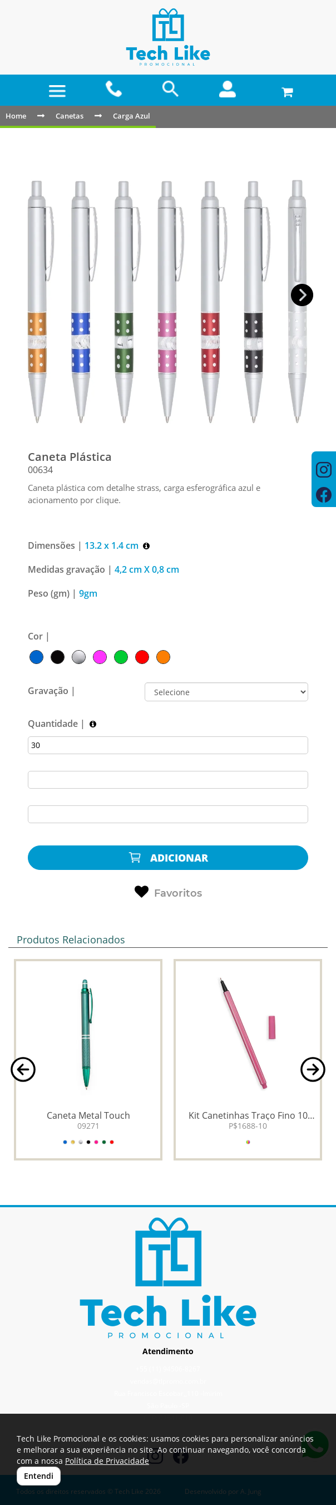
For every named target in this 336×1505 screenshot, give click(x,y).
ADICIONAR (168, 857)
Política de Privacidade (107, 1460)
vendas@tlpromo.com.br (168, 1381)
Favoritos (168, 892)
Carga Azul (131, 116)
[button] (302, 295)
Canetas (69, 116)
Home (16, 116)
